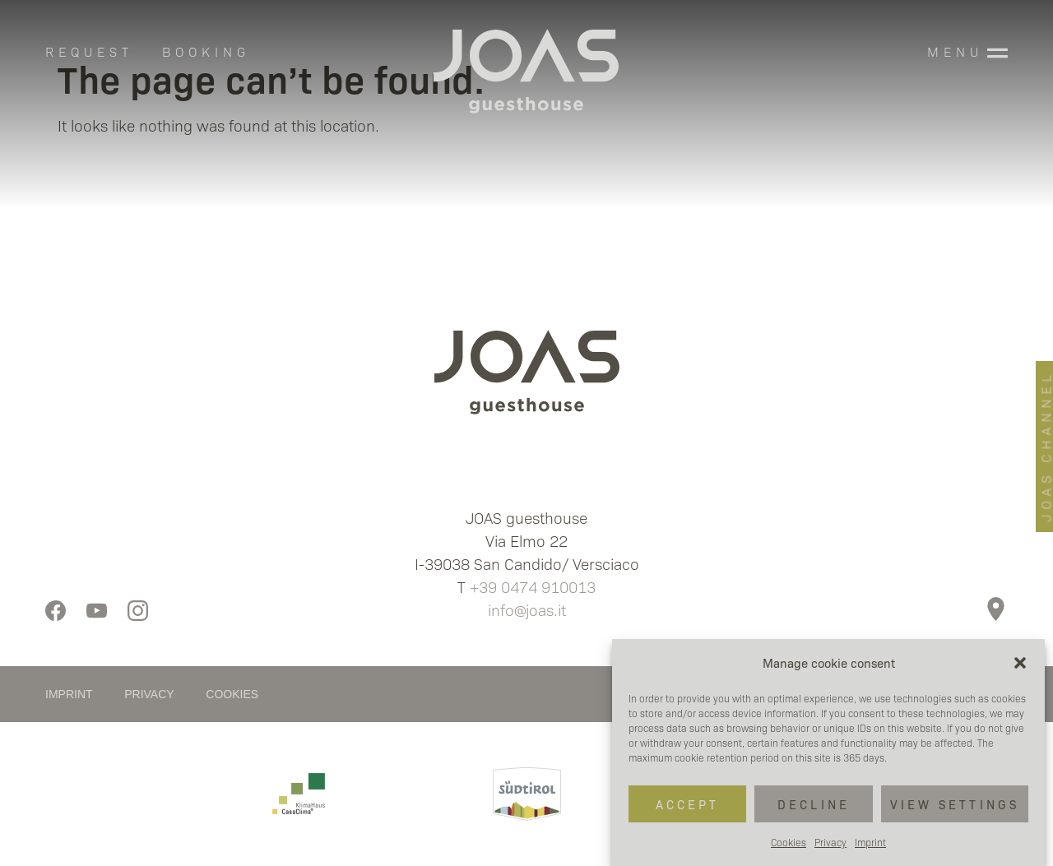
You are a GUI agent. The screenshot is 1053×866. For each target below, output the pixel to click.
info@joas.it (527, 609)
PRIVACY (149, 694)
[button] (1020, 663)
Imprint (870, 842)
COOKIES (232, 694)
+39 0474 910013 (533, 586)
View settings (954, 804)
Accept (688, 804)
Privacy (830, 842)
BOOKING (206, 51)
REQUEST (89, 51)
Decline (813, 804)
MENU (955, 51)
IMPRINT (68, 694)
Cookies (788, 842)
